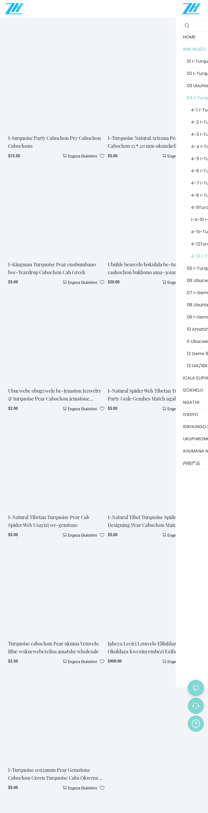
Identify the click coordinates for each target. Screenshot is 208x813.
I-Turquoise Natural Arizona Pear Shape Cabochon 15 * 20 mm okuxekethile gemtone (156, 142)
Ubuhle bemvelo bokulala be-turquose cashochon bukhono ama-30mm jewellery (153, 268)
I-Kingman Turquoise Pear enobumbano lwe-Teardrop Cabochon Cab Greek (52, 268)
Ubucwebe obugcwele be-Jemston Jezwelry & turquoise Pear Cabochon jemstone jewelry (54, 395)
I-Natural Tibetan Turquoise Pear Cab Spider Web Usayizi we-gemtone (48, 521)
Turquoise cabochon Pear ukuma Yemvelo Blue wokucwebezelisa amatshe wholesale (53, 647)
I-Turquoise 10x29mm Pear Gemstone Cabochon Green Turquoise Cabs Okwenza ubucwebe (54, 774)
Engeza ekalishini (82, 156)
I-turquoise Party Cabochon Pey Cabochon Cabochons (54, 142)
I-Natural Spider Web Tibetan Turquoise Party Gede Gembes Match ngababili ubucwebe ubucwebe (151, 395)
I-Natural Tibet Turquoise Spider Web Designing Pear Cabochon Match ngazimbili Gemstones (155, 521)
